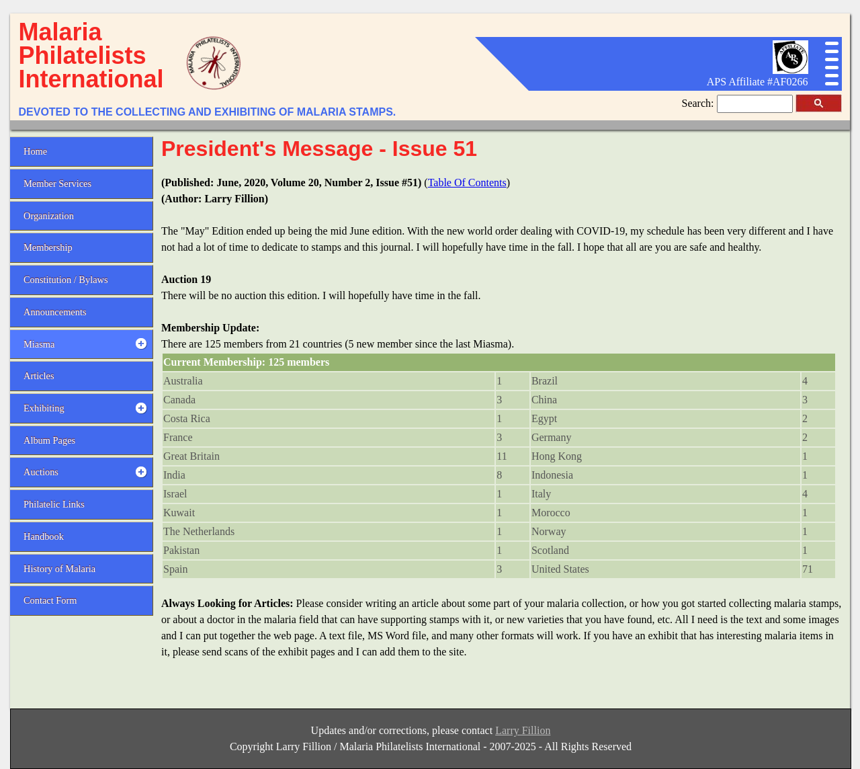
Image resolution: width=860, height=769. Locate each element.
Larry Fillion (522, 730)
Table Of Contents (467, 182)
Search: (699, 103)
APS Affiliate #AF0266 (757, 81)
